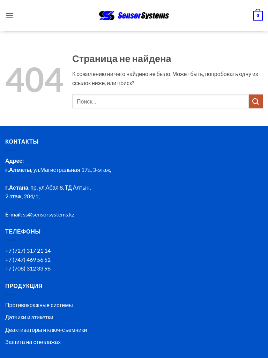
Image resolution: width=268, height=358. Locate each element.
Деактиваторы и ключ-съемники (46, 329)
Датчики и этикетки (29, 317)
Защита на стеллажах (33, 341)
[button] (9, 15)
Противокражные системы (39, 305)
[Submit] (256, 101)
